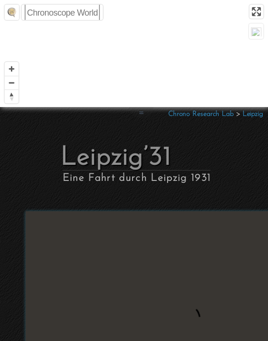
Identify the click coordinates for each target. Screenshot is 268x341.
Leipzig (252, 114)
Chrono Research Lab (200, 114)
